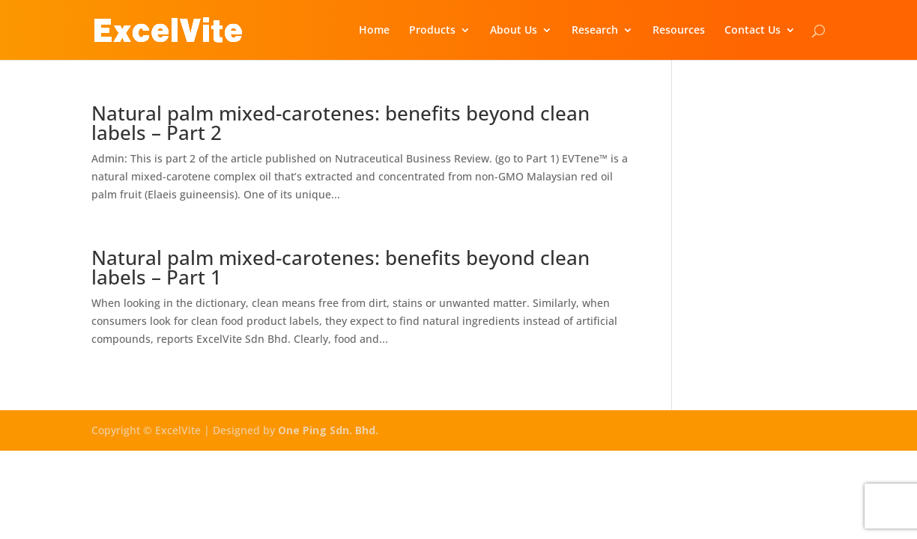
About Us (513, 31)
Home (374, 31)
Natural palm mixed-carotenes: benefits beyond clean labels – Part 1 (340, 267)
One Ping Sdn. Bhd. (328, 430)
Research (595, 31)
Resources (679, 31)
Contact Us (752, 31)
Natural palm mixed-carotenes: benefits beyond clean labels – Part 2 (340, 123)
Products (432, 31)
